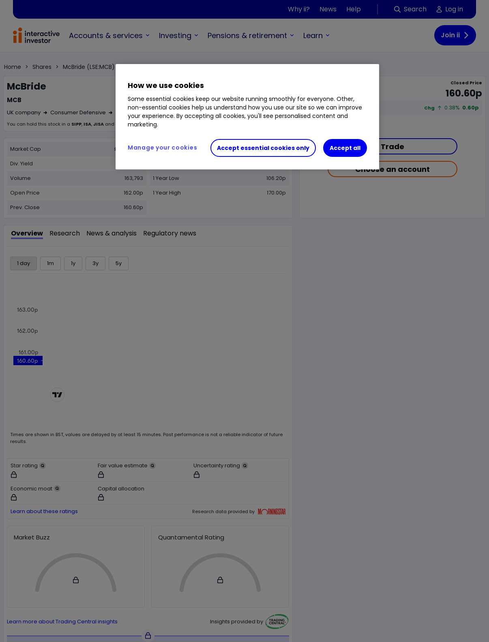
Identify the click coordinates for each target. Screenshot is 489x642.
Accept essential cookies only (263, 148)
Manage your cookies (162, 147)
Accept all (345, 148)
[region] (247, 116)
